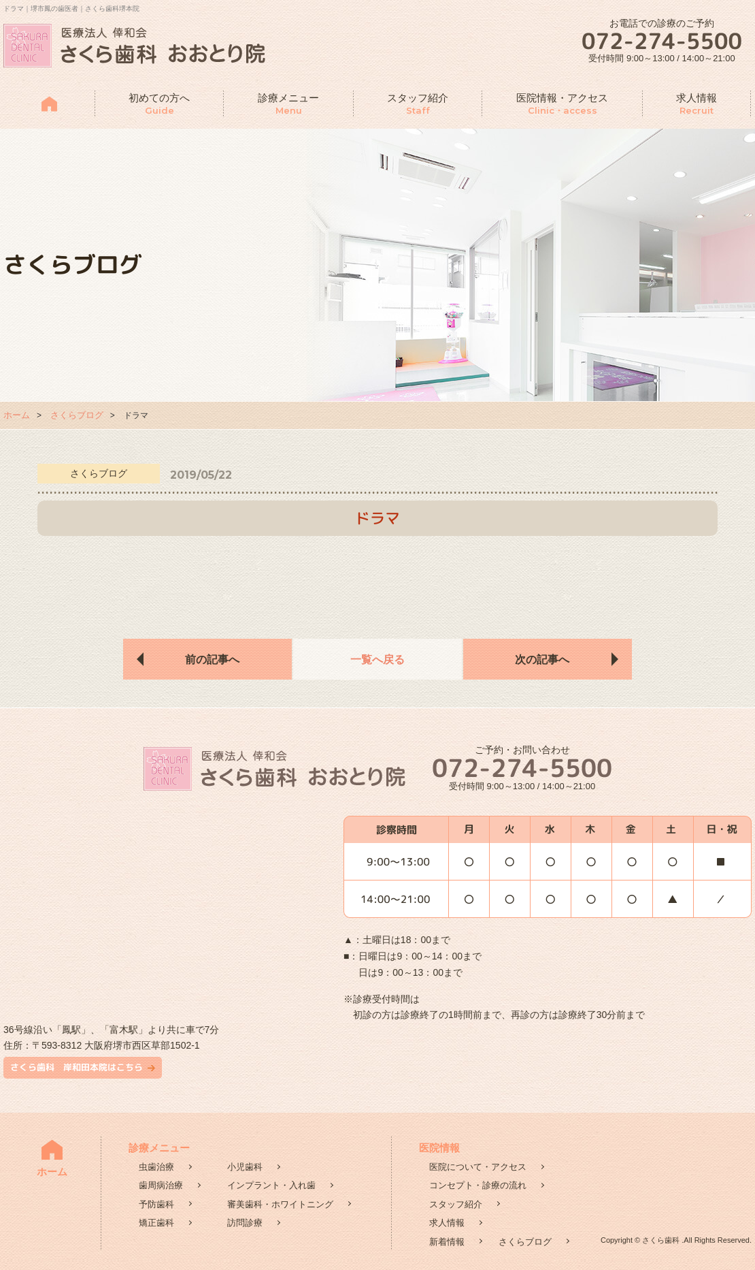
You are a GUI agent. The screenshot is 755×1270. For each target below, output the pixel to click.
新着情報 (447, 1242)
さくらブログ (76, 415)
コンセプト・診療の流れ (477, 1185)
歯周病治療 (161, 1185)
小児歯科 (245, 1167)
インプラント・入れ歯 (271, 1185)
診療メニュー (288, 104)
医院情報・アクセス (562, 104)
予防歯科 (156, 1204)
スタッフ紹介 (417, 104)
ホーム (16, 415)
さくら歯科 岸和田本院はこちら (76, 1067)
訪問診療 (245, 1223)
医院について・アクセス (477, 1167)
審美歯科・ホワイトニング (280, 1204)
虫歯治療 (156, 1167)
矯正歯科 (156, 1223)
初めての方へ (159, 104)
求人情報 (696, 104)
